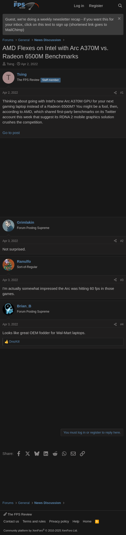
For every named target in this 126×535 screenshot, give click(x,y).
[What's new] (110, 5)
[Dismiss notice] (119, 19)
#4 (122, 324)
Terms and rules (34, 521)
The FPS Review (17, 514)
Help (76, 521)
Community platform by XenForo (40, 530)
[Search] (120, 5)
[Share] (115, 93)
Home (87, 521)
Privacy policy (59, 521)
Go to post (11, 132)
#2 (122, 241)
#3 (122, 280)
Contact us (11, 521)
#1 (122, 92)
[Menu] (7, 6)
